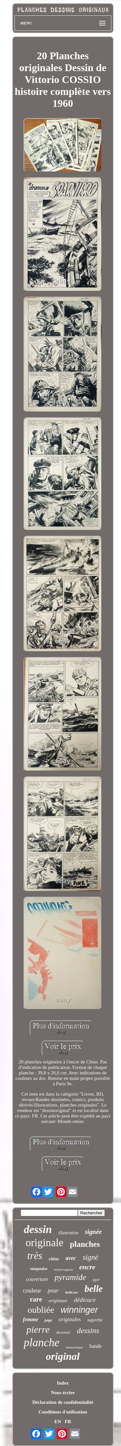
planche (42, 1342)
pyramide (70, 1277)
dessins (88, 1330)
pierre (38, 1329)
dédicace (85, 1299)
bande (95, 1346)
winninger (79, 1310)
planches (85, 1244)
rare (36, 1299)
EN (57, 1421)
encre (87, 1267)
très (35, 1255)
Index (63, 1383)
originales (70, 1319)
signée (93, 1231)
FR (68, 1421)
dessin (38, 1229)
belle (94, 1289)
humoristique (74, 1347)
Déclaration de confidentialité (62, 1402)
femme (30, 1319)
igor (96, 1279)
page (48, 1320)
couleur (32, 1290)
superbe (95, 1319)
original (63, 1356)
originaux (58, 1300)
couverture (37, 1279)
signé (90, 1257)
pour (53, 1290)
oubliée (41, 1310)
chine (54, 1258)
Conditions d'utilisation (62, 1411)
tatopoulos (38, 1268)
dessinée (63, 1332)
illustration (68, 1232)
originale (44, 1242)
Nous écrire (63, 1392)
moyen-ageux (63, 1269)
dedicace (71, 1292)
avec (71, 1258)
